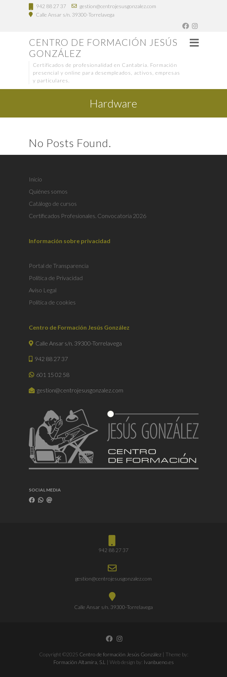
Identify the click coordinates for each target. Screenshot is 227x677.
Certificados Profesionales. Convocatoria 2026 (87, 215)
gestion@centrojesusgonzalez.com (118, 6)
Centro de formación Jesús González (103, 48)
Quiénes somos (48, 191)
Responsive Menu (194, 43)
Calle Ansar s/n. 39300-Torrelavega (75, 14)
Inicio (35, 179)
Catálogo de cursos (53, 203)
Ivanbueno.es (159, 662)
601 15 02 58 (52, 374)
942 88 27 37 (51, 6)
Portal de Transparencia (59, 265)
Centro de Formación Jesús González (79, 327)
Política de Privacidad (56, 277)
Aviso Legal (42, 289)
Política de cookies (52, 302)
